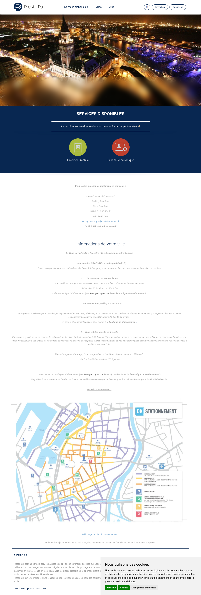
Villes (98, 6)
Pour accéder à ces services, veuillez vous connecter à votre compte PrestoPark (99, 126)
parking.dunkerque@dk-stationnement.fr (100, 219)
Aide (111, 6)
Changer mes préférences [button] (144, 587)
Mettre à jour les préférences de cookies (30, 589)
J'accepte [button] (111, 587)
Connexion (178, 7)
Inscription (160, 7)
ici (139, 126)
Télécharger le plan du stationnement (99, 534)
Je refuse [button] (123, 587)
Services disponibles (76, 6)
